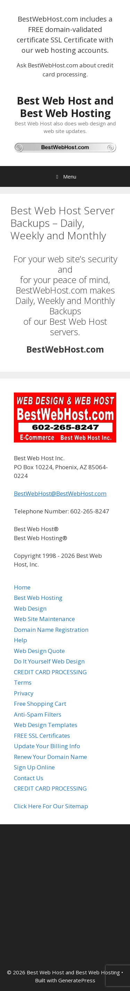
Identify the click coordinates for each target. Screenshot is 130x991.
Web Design (30, 608)
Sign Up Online (34, 767)
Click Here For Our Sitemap (51, 806)
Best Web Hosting (38, 598)
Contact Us (28, 778)
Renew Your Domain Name (50, 757)
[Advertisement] (65, 896)
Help (20, 640)
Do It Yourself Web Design (49, 661)
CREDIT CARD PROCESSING (50, 672)
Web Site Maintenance (44, 619)
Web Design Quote (39, 651)
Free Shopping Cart (40, 704)
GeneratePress (76, 980)
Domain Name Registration (51, 630)
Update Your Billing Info (47, 746)
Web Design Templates (45, 725)
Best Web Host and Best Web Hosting (65, 106)
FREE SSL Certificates (42, 736)
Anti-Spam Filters (37, 714)
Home (22, 587)
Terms (23, 682)
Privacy (24, 693)
